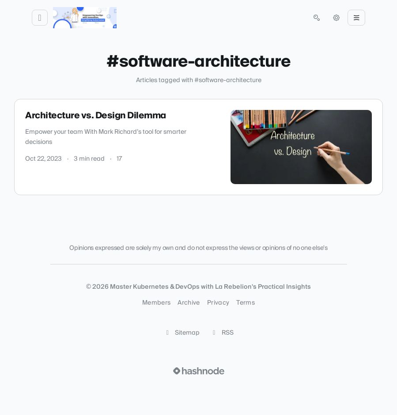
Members (156, 303)
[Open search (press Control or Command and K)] (317, 18)
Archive (189, 303)
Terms (245, 303)
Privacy (218, 303)
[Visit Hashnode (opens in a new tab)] (198, 371)
